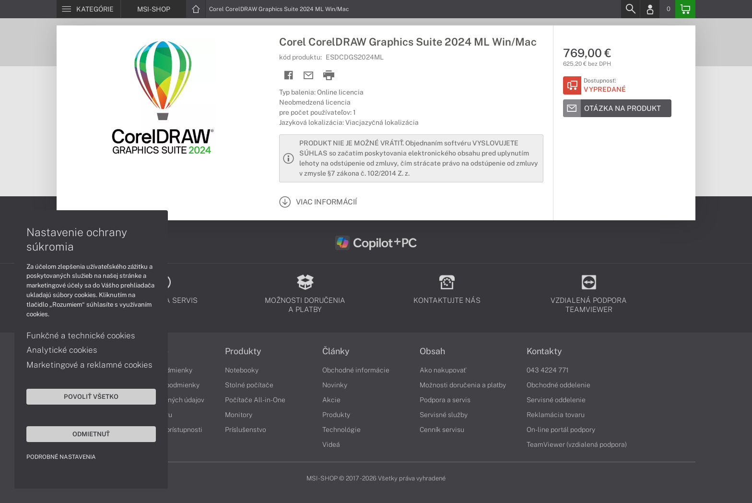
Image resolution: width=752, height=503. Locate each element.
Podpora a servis (445, 400)
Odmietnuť (91, 434)
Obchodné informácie (355, 370)
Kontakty (544, 351)
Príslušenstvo (245, 429)
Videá (331, 444)
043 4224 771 (548, 370)
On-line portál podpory (561, 429)
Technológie (341, 429)
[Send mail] (308, 75)
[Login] (649, 9)
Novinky (334, 385)
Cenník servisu (442, 429)
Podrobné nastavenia (61, 457)
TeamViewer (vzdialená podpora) (577, 444)
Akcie (331, 400)
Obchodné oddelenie (558, 385)
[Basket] (685, 9)
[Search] (630, 9)
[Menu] (88, 9)
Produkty (243, 351)
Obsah (432, 351)
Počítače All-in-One (255, 400)
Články (336, 351)
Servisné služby (444, 415)
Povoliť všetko (91, 396)
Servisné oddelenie (556, 400)
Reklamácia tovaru (556, 415)
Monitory (238, 415)
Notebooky (241, 370)
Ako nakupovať (443, 370)
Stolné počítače (249, 385)
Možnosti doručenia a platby (463, 385)
